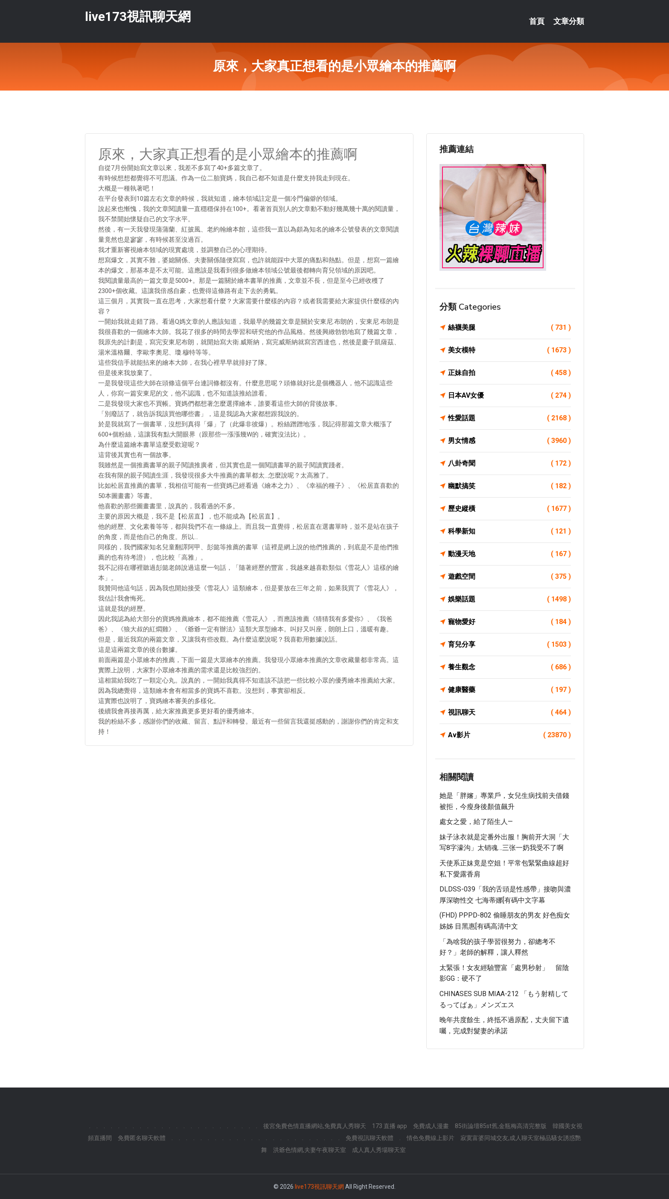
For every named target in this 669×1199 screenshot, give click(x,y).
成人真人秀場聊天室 (379, 1149)
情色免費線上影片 (430, 1138)
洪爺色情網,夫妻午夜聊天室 (309, 1149)
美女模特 (509, 350)
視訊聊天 (509, 712)
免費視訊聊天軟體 (369, 1138)
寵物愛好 (509, 622)
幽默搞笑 (509, 486)
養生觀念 (509, 667)
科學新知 (509, 531)
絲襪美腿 (509, 328)
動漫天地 (509, 554)
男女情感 (509, 441)
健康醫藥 (509, 690)
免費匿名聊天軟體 (142, 1138)
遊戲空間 (509, 577)
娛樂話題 (509, 599)
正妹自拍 (509, 373)
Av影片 (509, 735)
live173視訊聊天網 (138, 16)
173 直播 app (389, 1126)
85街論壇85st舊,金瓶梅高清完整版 (501, 1126)
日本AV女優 (509, 396)
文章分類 (568, 21)
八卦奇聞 (509, 463)
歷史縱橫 (509, 509)
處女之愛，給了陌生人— (476, 822)
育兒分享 (509, 645)
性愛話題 (509, 418)
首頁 (536, 21)
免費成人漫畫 (431, 1126)
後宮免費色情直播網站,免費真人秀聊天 (314, 1126)
